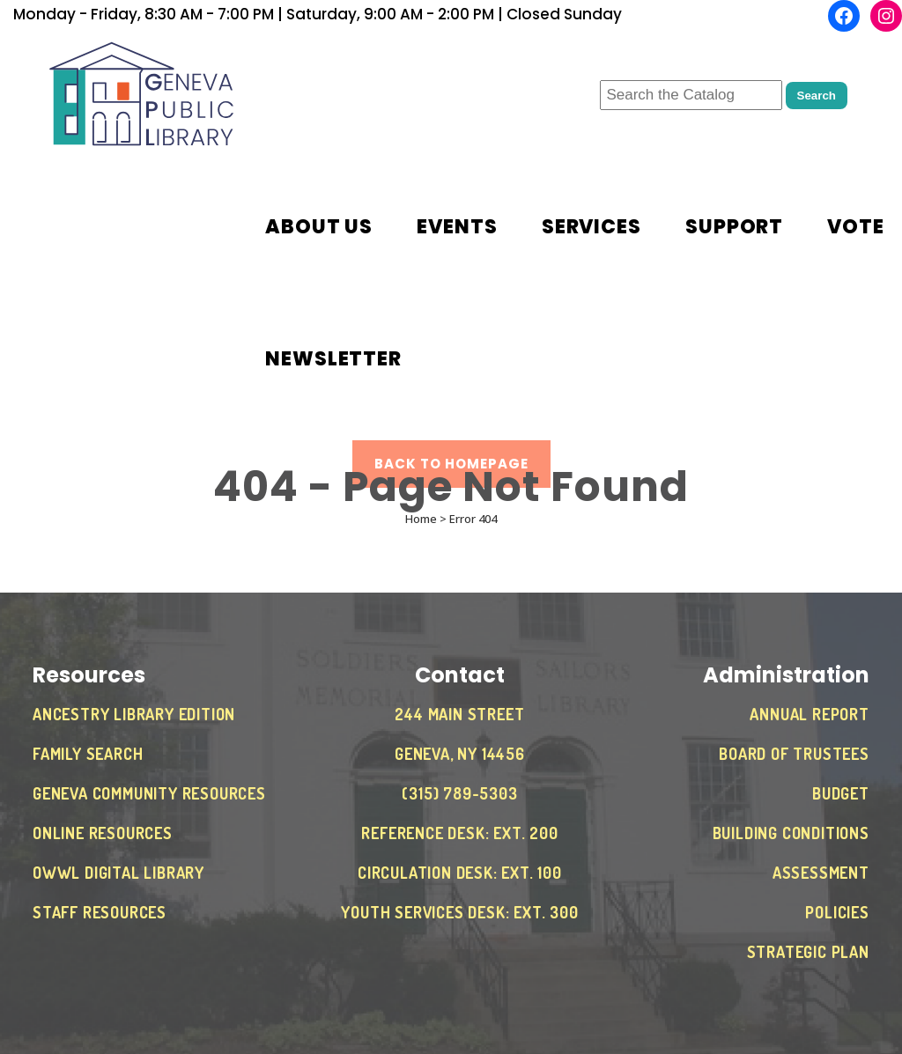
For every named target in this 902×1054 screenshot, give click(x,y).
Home (421, 519)
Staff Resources (99, 912)
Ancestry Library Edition (134, 714)
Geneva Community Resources (149, 793)
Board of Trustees (794, 753)
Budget (840, 793)
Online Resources (103, 833)
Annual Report (809, 714)
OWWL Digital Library (118, 872)
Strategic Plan (808, 952)
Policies (837, 912)
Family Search (88, 753)
